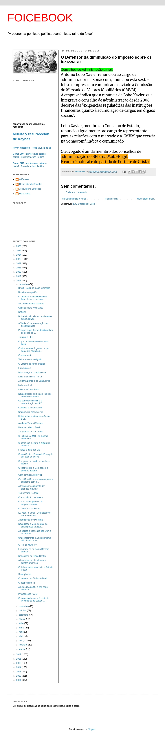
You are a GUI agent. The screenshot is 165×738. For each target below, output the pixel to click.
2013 (19, 671)
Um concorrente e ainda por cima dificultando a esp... (34, 539)
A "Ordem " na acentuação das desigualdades (33, 324)
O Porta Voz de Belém (29, 508)
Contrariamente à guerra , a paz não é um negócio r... (34, 349)
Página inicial (111, 199)
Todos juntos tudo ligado (30, 359)
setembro (24, 615)
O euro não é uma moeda (30, 497)
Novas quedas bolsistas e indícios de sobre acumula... (35, 395)
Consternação (25, 355)
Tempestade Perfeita (28, 493)
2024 (19, 255)
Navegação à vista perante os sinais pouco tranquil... (32, 525)
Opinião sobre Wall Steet (30, 308)
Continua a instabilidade (30, 407)
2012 (19, 676)
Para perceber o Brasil (29, 427)
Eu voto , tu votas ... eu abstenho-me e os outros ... (34, 514)
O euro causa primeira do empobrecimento (30, 502)
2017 (19, 654)
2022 (19, 263)
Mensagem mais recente (74, 199)
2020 (19, 272)
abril (21, 636)
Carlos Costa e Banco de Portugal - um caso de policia (35, 455)
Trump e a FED (25, 337)
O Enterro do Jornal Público (31, 364)
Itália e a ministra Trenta (30, 376)
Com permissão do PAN (30, 475)
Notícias (22, 312)
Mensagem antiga (146, 199)
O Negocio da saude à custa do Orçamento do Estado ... (33, 599)
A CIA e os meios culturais (31, 303)
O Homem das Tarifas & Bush (32, 578)
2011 (19, 680)
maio (21, 632)
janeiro (22, 649)
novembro (24, 606)
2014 (19, 667)
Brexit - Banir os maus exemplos (34, 288)
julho (21, 623)
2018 (19, 280)
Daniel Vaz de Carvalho (30, 184)
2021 (19, 267)
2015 (19, 663)
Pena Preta (24, 193)
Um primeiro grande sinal (30, 412)
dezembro (24, 284)
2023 (19, 259)
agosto (22, 619)
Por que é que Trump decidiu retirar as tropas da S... (35, 331)
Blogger (92, 729)
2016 (19, 659)
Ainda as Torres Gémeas (30, 423)
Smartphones (24, 574)
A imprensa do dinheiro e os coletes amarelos (32, 561)
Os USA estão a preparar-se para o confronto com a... (35, 480)
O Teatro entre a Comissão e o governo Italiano (33, 469)
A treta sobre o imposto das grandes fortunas (31, 487)
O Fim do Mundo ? (27, 545)
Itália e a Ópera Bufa (28, 389)
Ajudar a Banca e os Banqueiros (34, 381)
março (22, 640)
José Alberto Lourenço (30, 189)
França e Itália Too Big (29, 450)
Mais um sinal (25, 385)
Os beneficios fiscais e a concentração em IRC (30, 402)
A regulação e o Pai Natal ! (31, 520)
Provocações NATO (28, 594)
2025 (19, 250)
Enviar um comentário (76, 192)
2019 (19, 276)
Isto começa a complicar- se (32, 372)
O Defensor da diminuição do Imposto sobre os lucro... (32, 297)
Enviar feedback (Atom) (84, 204)
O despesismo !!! (26, 583)
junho (22, 627)
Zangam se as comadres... (31, 431)
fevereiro (23, 644)
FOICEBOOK (40, 18)
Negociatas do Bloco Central (32, 556)
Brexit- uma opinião (27, 292)
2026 (19, 246)
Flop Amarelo (24, 368)
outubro (23, 610)
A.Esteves (24, 179)
